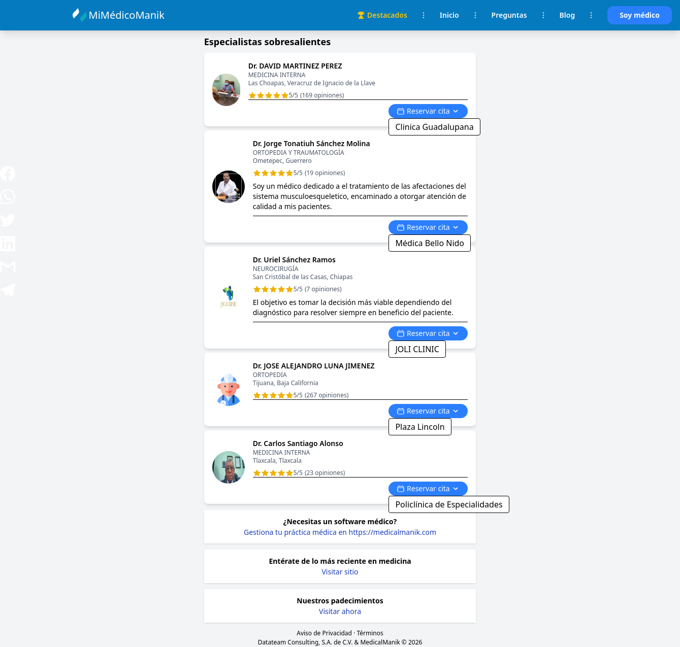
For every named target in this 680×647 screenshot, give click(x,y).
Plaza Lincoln (419, 426)
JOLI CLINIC (417, 349)
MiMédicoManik (128, 15)
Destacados (382, 15)
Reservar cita (428, 111)
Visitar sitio (339, 571)
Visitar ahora (340, 611)
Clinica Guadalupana (434, 126)
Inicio (449, 15)
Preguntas (509, 15)
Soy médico (640, 15)
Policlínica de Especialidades (448, 504)
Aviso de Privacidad (324, 633)
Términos (370, 633)
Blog (567, 15)
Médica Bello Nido (429, 243)
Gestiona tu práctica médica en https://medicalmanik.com (340, 532)
